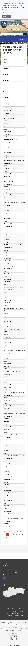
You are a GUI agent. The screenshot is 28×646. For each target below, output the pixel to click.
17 (19, 534)
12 (4, 534)
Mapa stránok (21, 622)
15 (13, 534)
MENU (23, 39)
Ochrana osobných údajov (13, 630)
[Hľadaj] (12, 34)
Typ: (4, 57)
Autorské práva (13, 627)
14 (10, 534)
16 (16, 534)
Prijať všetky (6, 16)
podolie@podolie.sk (10, 574)
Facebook (9, 29)
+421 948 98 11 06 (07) (10, 572)
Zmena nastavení (7, 10)
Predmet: (6, 68)
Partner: (5, 97)
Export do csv (7, 541)
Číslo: (4, 62)
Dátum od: (6, 86)
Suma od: (6, 74)
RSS (6, 624)
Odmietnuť (6, 13)
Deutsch (20, 29)
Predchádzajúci (8, 532)
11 (20, 532)
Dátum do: (6, 92)
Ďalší (5, 537)
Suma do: (6, 80)
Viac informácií (21, 7)
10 (17, 532)
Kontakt (3, 29)
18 (22, 534)
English (15, 29)
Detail (5, 108)
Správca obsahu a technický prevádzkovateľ (13, 629)
